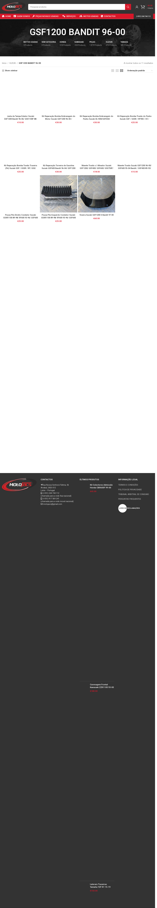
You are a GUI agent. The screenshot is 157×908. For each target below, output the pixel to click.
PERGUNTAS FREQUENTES (129, 499)
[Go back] (26, 32)
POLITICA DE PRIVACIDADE (130, 489)
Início (4, 63)
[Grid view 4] (121, 71)
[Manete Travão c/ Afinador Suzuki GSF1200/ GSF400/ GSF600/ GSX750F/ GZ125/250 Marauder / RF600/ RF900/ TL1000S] (96, 144)
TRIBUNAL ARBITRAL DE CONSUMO (133, 494)
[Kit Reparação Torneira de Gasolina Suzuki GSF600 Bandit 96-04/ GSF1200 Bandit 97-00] (58, 144)
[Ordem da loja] (140, 71)
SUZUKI (12, 63)
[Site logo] (14, 6)
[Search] (79, 7)
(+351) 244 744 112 (143, 16)
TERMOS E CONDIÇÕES (128, 485)
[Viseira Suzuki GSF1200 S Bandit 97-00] (96, 193)
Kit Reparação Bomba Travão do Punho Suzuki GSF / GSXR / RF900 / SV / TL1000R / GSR (134, 119)
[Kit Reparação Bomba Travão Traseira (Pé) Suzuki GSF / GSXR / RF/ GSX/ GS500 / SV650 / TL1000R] (20, 144)
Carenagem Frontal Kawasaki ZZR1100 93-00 (102, 685)
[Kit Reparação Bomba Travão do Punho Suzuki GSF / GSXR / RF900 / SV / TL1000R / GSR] (134, 95)
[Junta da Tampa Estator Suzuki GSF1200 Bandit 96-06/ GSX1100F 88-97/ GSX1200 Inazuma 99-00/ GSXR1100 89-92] (20, 95)
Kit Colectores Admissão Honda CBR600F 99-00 (101, 486)
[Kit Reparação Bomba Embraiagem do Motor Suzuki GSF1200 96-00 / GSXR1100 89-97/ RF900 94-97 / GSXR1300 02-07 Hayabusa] (58, 95)
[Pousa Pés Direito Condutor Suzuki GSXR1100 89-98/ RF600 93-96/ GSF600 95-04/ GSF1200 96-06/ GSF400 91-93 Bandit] (20, 193)
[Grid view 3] (117, 71)
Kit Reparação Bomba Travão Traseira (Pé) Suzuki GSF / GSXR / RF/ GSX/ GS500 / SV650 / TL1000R (20, 168)
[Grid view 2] (112, 71)
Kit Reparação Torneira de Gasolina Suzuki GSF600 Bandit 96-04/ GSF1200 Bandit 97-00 (58, 168)
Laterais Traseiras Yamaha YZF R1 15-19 (100, 885)
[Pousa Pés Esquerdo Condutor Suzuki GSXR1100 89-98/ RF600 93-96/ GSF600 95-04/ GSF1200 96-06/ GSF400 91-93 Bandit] (58, 193)
